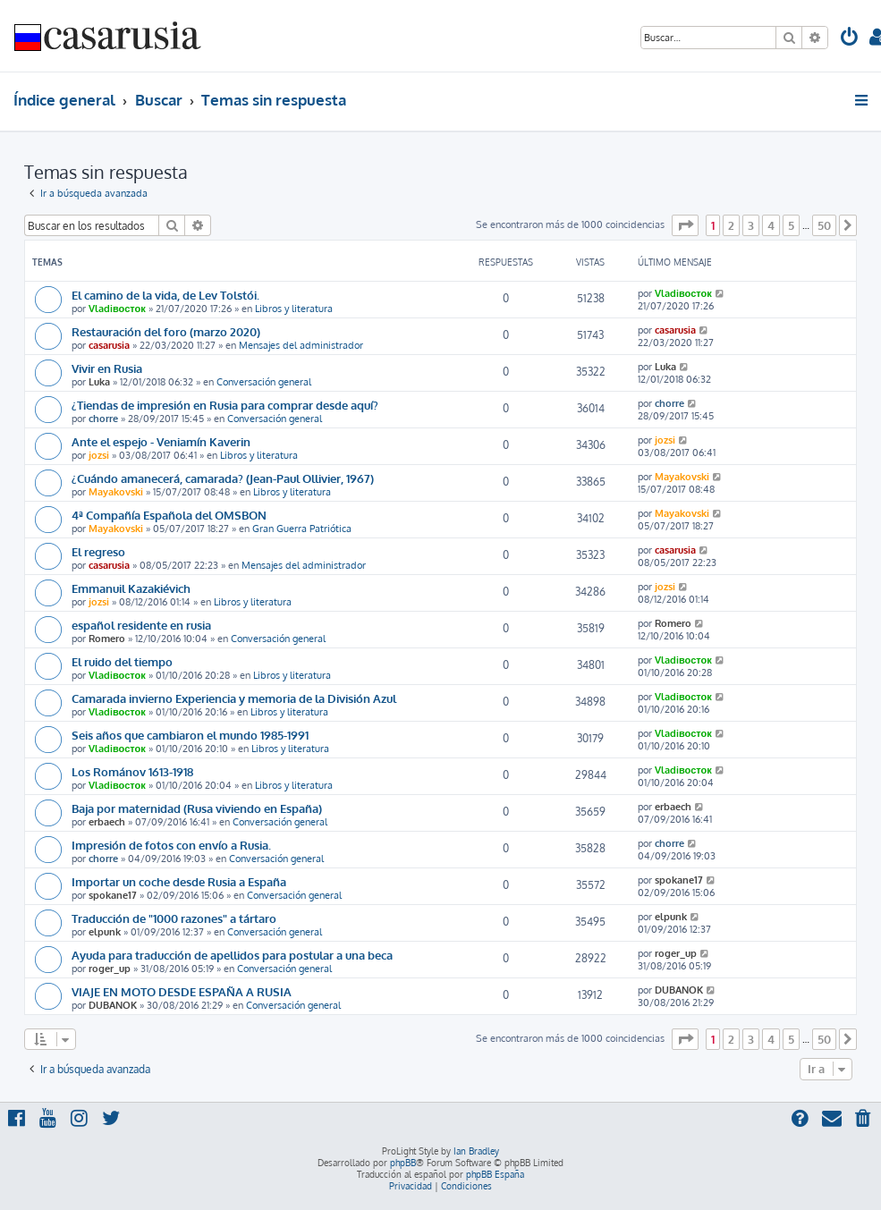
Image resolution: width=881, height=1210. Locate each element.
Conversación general (263, 382)
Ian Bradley (476, 1151)
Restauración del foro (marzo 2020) (166, 331)
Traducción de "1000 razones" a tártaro (174, 918)
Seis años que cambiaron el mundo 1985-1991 (190, 734)
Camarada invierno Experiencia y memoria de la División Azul (234, 698)
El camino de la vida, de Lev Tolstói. (165, 294)
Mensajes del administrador (301, 345)
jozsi (99, 455)
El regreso (98, 551)
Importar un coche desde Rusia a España (179, 881)
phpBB (403, 1162)
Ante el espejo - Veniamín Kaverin (161, 441)
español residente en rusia (141, 624)
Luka (99, 382)
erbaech (107, 822)
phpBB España (495, 1174)
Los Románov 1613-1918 (132, 771)
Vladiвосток (117, 308)
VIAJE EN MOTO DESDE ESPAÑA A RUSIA (182, 991)
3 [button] (751, 225)
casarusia (109, 345)
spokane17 (113, 895)
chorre (103, 418)
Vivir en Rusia (107, 368)
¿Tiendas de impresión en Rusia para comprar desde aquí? (225, 404)
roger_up (110, 968)
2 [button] (731, 225)
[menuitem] (849, 39)
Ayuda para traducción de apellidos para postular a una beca (232, 954)
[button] (685, 225)
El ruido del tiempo (122, 661)
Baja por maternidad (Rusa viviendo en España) (197, 808)
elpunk (105, 932)
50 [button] (824, 225)
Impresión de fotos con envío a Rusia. (171, 844)
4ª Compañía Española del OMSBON (169, 514)
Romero (107, 638)
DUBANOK (113, 1005)
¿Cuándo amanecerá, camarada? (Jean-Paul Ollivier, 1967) (223, 478)
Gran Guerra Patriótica (302, 528)
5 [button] (791, 225)
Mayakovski (116, 492)
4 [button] (771, 225)
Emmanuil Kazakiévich (131, 588)
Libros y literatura (294, 308)
